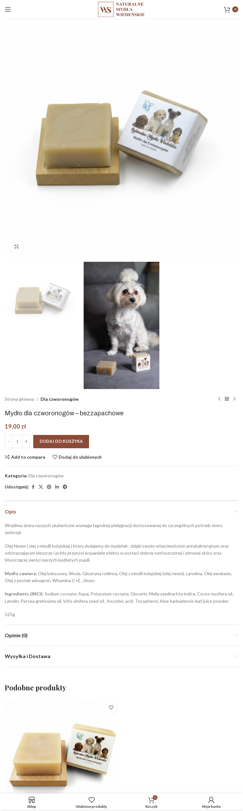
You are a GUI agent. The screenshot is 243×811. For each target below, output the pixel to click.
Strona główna (19, 398)
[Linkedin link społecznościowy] (57, 486)
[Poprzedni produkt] (219, 399)
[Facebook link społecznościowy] (33, 486)
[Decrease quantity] (9, 441)
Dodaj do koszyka (61, 441)
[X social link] (41, 486)
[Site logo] (121, 8)
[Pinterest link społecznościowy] (49, 486)
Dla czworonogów (60, 398)
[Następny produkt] (234, 399)
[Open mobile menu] (8, 9)
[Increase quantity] (26, 441)
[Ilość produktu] (17, 441)
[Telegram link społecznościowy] (65, 486)
